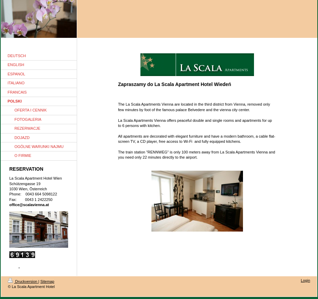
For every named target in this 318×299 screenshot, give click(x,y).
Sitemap (47, 281)
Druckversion (23, 281)
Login (305, 280)
